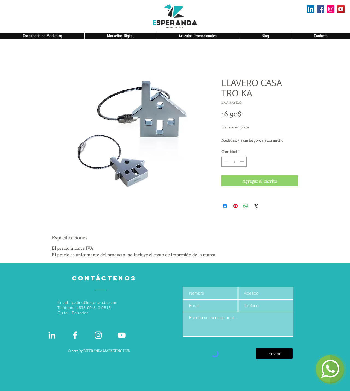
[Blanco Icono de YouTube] (121, 335)
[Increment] (242, 161)
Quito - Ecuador (72, 312)
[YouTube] (341, 9)
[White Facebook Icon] (75, 335)
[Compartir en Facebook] (225, 206)
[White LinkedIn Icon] (52, 335)
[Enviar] (274, 353)
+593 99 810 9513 (93, 307)
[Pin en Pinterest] (235, 206)
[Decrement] (225, 161)
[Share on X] (256, 206)
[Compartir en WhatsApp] (246, 206)
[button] (42, 36)
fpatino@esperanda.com (94, 302)
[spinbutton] (234, 161)
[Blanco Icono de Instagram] (98, 335)
